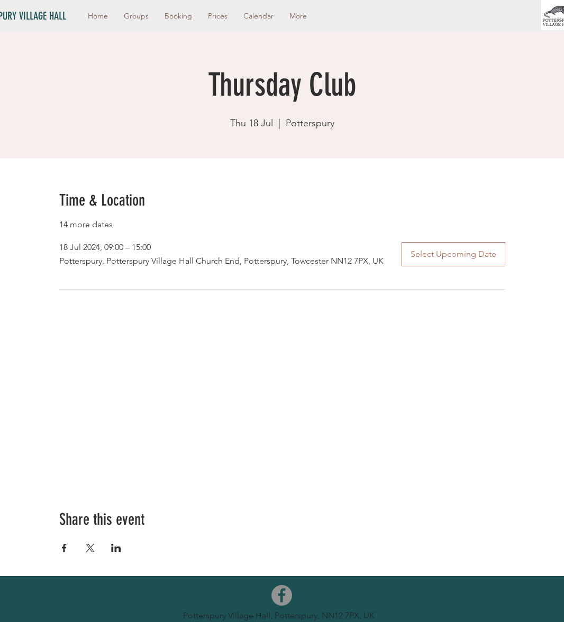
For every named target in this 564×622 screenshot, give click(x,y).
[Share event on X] (90, 548)
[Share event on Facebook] (64, 548)
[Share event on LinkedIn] (116, 548)
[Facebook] (281, 595)
